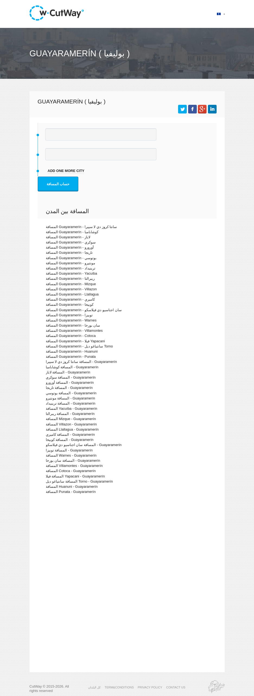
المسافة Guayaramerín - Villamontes (74, 331)
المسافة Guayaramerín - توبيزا (69, 315)
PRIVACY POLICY (150, 687)
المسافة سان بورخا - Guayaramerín (73, 460)
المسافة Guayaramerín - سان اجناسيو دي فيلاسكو (84, 310)
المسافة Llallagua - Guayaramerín (72, 429)
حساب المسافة (58, 184)
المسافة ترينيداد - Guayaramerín (70, 403)
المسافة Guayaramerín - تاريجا (69, 253)
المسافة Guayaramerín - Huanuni (72, 351)
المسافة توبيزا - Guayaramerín (69, 450)
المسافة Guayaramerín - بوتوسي (71, 258)
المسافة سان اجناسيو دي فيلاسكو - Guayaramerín (84, 445)
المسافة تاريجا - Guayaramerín (69, 388)
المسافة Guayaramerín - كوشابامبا (72, 232)
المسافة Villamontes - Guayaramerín (74, 466)
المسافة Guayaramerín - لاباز (68, 237)
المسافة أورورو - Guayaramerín (70, 382)
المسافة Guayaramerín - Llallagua (72, 294)
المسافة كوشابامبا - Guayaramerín (72, 367)
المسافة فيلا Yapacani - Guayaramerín (75, 476)
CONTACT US (175, 687)
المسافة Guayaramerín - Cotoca (71, 336)
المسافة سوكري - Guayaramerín (71, 377)
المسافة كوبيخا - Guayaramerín (70, 440)
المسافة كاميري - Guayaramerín (70, 434)
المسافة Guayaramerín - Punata (71, 356)
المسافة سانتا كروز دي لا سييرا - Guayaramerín (81, 362)
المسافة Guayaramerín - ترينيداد (70, 268)
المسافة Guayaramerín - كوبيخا (70, 305)
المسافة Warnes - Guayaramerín (71, 455)
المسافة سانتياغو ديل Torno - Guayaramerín (79, 481)
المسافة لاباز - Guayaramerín (68, 372)
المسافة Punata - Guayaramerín (71, 492)
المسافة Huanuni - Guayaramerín (72, 486)
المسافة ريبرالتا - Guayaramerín (70, 414)
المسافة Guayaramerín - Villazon (71, 289)
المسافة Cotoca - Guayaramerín (71, 471)
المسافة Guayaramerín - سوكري (71, 242)
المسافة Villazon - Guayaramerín (71, 424)
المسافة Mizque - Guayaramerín (71, 419)
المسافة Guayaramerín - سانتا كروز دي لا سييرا (81, 227)
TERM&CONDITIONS (119, 687)
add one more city (66, 171)
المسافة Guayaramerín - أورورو (70, 247)
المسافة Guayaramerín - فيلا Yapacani (75, 341)
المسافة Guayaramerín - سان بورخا (73, 325)
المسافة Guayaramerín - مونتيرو (70, 263)
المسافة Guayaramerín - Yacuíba (71, 273)
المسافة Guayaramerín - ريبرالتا (70, 279)
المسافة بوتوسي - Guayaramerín (71, 393)
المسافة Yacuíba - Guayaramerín (71, 408)
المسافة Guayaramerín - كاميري (70, 299)
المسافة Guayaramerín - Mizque (71, 284)
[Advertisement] (127, 545)
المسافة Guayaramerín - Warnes (71, 320)
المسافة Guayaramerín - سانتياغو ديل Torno (79, 346)
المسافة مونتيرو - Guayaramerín (70, 398)
